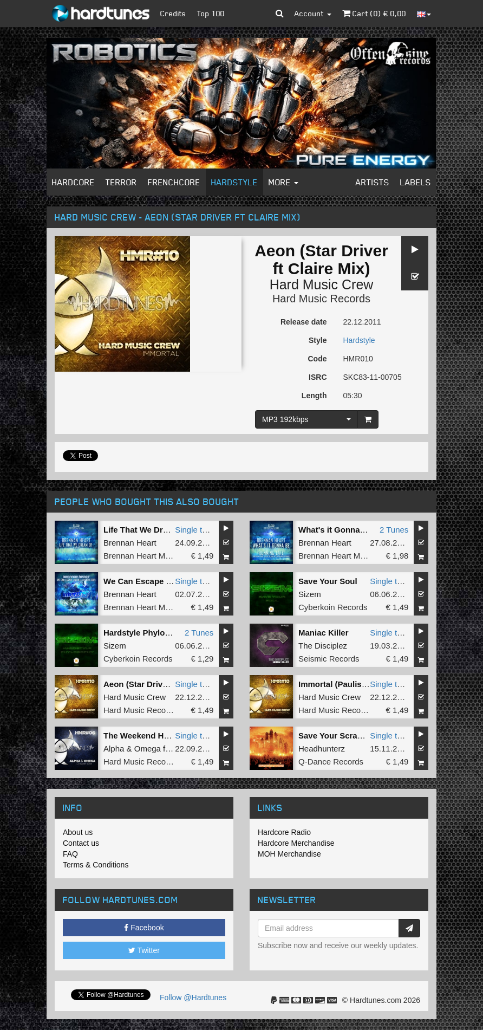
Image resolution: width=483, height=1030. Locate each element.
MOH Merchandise (289, 854)
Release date (303, 322)
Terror (121, 182)
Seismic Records (329, 658)
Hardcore (73, 182)
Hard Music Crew (322, 284)
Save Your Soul (327, 581)
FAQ (70, 854)
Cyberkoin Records (333, 607)
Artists (372, 182)
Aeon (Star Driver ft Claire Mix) (162, 684)
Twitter (144, 950)
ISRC (318, 377)
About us (78, 832)
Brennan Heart (129, 542)
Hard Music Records (321, 299)
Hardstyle (234, 182)
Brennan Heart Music (141, 555)
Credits (173, 13)
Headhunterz (321, 748)
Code (317, 358)
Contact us (81, 843)
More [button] (283, 182)
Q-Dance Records (330, 761)
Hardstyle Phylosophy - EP (155, 632)
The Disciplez (322, 645)
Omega (147, 748)
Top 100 (211, 13)
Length (314, 395)
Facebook (144, 927)
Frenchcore (174, 182)
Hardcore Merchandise (296, 843)
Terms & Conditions (95, 864)
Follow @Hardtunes (193, 997)
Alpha (113, 748)
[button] (279, 13)
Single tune (195, 529)
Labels (415, 182)
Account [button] (313, 13)
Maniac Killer (323, 632)
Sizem (309, 594)
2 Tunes (394, 529)
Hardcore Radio (284, 832)
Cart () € (374, 13)
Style (318, 340)
